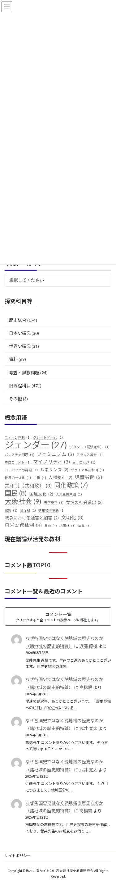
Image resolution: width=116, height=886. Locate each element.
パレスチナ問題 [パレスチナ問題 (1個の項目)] (19, 455)
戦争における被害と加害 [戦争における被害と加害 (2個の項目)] (32, 518)
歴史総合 (17, 320)
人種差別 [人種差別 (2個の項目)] (60, 478)
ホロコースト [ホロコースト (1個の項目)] (18, 462)
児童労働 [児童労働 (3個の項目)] (88, 477)
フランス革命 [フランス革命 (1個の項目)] (89, 455)
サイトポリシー (18, 855)
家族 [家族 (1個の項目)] (11, 510)
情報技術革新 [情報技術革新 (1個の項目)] (51, 510)
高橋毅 (85, 687)
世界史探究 (20, 346)
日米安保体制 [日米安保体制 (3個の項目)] (23, 525)
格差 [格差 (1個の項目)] (84, 526)
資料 (13, 359)
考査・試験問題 (24, 372)
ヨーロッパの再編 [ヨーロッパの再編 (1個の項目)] (21, 470)
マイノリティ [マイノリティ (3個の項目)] (51, 462)
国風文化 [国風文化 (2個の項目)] (41, 494)
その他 (15, 398)
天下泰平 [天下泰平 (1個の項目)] (53, 503)
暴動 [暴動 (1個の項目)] (50, 526)
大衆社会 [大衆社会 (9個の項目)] (23, 501)
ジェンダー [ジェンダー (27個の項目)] (36, 445)
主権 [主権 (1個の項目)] (39, 478)
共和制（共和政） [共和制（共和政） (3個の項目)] (28, 486)
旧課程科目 (20, 385)
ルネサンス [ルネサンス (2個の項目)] (54, 470)
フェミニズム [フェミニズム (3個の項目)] (55, 454)
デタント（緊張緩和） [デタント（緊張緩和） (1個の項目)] (90, 447)
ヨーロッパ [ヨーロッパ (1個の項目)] (83, 462)
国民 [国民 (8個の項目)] (16, 493)
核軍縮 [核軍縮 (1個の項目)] (67, 526)
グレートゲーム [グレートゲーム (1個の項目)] (48, 437)
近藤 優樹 (88, 646)
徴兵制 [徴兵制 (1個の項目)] (28, 510)
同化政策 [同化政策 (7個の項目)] (71, 485)
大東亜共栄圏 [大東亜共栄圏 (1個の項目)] (69, 494)
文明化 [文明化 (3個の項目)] (72, 518)
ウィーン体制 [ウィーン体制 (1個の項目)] (18, 437)
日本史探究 (20, 333)
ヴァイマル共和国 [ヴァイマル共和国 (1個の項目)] (87, 470)
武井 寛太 (88, 728)
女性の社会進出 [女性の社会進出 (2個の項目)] (84, 503)
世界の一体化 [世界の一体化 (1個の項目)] (18, 478)
